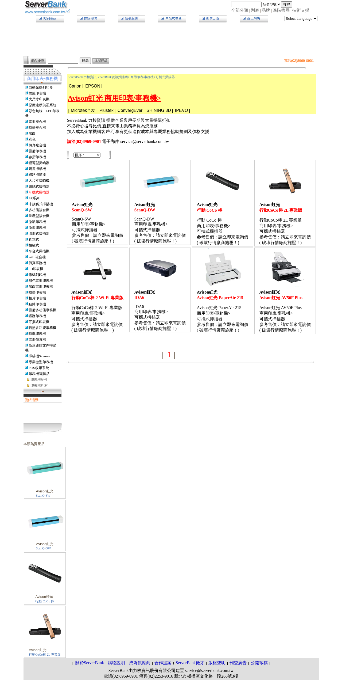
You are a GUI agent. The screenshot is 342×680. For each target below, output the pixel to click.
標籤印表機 (37, 93)
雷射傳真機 (37, 339)
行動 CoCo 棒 (44, 601)
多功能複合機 (39, 210)
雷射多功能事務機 (42, 310)
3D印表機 (36, 269)
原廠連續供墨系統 (42, 105)
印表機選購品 (39, 374)
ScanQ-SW (43, 495)
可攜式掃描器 (39, 192)
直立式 (34, 239)
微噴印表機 (37, 222)
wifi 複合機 (37, 257)
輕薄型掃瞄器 (39, 163)
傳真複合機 (37, 145)
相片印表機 (37, 298)
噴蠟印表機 (37, 334)
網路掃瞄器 (37, 175)
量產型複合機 (39, 216)
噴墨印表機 (37, 292)
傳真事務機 (37, 263)
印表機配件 (39, 380)
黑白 (32, 133)
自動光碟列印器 (41, 87)
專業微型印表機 (41, 362)
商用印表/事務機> (143, 77)
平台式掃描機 (39, 251)
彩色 (32, 139)
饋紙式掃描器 (39, 186)
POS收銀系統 (39, 368)
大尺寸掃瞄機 (39, 180)
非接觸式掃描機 (41, 204)
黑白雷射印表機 (41, 286)
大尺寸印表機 (39, 99)
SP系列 (34, 198)
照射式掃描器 (39, 233)
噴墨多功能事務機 (42, 328)
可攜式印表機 (39, 322)
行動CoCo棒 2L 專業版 (45, 654)
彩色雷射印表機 (41, 281)
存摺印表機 (37, 157)
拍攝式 (34, 245)
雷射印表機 (37, 151)
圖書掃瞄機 (37, 169)
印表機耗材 (39, 385)
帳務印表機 (37, 316)
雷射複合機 (37, 122)
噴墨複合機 (37, 128)
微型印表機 (37, 228)
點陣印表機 (37, 304)
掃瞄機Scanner (39, 356)
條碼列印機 (37, 275)
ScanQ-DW (43, 548)
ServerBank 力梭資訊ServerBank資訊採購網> (99, 77)
